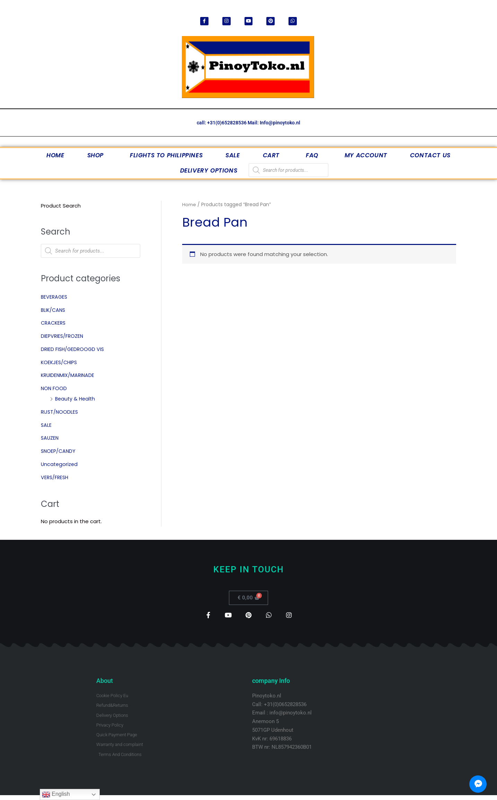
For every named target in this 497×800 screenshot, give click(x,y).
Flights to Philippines (166, 155)
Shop (97, 155)
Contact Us (430, 155)
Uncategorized (60, 464)
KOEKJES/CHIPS (60, 362)
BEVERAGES (55, 297)
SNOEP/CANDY (59, 451)
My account (366, 155)
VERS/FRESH (55, 477)
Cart (273, 155)
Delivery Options (209, 171)
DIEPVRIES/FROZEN (63, 336)
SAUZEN (50, 438)
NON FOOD (54, 388)
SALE (232, 155)
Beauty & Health (76, 399)
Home (55, 155)
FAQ (314, 155)
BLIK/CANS (54, 310)
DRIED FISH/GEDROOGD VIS (73, 349)
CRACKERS (54, 323)
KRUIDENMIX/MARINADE (68, 375)
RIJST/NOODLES (60, 412)
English (56, 794)
